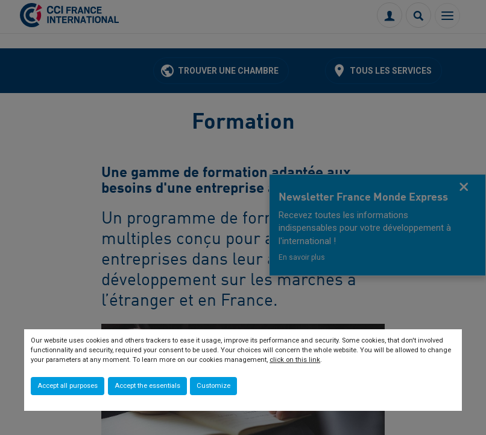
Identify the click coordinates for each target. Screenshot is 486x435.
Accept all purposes (67, 386)
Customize (213, 386)
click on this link (295, 360)
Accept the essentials (147, 386)
